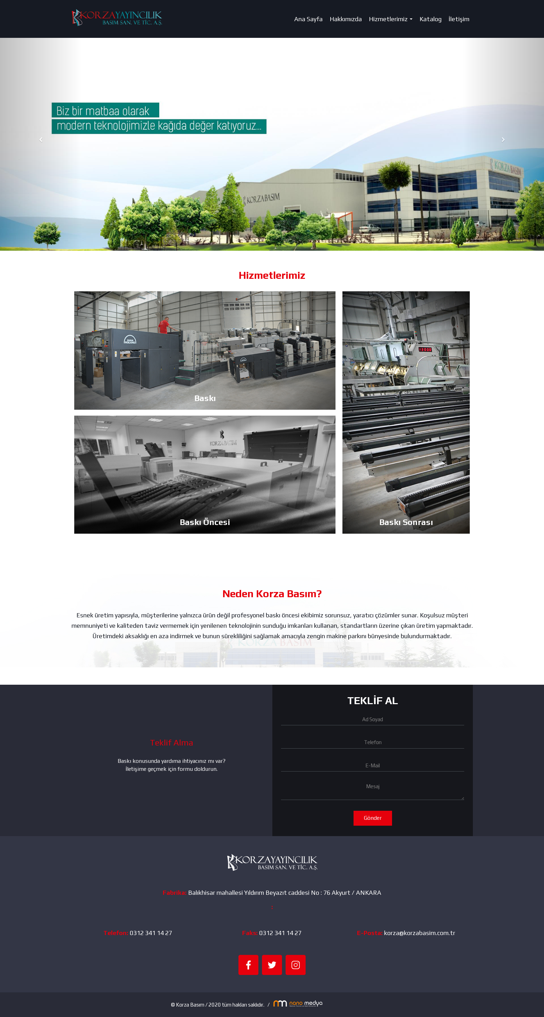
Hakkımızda (346, 19)
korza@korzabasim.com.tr (419, 932)
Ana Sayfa (308, 19)
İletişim (459, 19)
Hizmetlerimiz (392, 21)
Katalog (430, 19)
